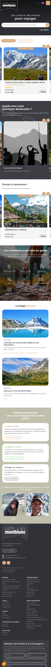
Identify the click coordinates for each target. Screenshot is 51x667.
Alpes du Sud (6, 594)
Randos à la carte (32, 615)
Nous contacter (11, 479)
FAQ (28, 607)
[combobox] (23, 25)
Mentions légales (7, 572)
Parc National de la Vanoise (11, 586)
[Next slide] (48, 46)
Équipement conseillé (34, 626)
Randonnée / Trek (33, 579)
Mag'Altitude (31, 609)
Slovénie (5, 626)
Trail (28, 586)
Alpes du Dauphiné (8, 592)
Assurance (30, 621)
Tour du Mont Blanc (9, 579)
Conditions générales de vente (37, 619)
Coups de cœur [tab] (8, 41)
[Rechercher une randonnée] (23, 25)
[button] (4, 664)
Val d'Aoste (6, 605)
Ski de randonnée (33, 590)
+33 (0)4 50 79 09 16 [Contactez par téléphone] (11, 555)
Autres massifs (7, 596)
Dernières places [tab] (25, 41)
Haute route (31, 594)
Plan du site (30, 628)
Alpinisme (30, 584)
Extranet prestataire (33, 605)
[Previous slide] (44, 46)
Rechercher (47, 25)
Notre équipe (31, 613)
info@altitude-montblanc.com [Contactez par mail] (15, 558)
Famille (29, 596)
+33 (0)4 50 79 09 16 (40, 3)
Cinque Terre (6, 607)
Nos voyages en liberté (14, 458)
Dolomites (5, 603)
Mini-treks (30, 588)
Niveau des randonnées (35, 617)
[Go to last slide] (44, 120)
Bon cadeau (31, 624)
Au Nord (5, 632)
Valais (4, 613)
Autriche (5, 624)
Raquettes (30, 592)
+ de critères (44, 30)
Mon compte (36, 3)
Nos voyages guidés (13, 437)
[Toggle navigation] (48, 3)
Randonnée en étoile (34, 582)
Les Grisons (6, 617)
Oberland (5, 615)
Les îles (4, 635)
